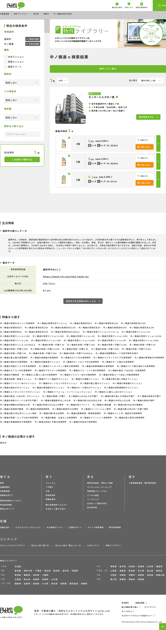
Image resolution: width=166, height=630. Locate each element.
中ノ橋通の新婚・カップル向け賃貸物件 (19, 417)
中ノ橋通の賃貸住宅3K (90, 327)
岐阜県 (36, 575)
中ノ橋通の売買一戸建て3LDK (136, 349)
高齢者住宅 (5, 495)
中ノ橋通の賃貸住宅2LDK (63, 327)
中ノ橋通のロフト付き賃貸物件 (76, 357)
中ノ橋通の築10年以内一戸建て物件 (131, 409)
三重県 (45, 575)
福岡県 (18, 583)
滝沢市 (3, 442)
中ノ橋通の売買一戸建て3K (75, 349)
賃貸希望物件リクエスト (11, 500)
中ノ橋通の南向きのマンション (15, 387)
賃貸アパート (13, 66)
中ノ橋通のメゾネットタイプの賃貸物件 (113, 357)
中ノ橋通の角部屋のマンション (128, 383)
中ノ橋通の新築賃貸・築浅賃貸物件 (84, 413)
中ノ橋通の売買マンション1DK (15, 336)
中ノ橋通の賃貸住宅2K (11, 327)
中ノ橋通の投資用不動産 (11, 409)
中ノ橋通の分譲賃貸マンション (45, 361)
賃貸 (2, 483)
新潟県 (132, 570)
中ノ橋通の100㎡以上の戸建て (83, 396)
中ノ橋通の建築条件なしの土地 (56, 400)
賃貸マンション (14, 61)
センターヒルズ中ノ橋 (101, 97)
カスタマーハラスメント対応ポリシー (137, 615)
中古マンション (14, 56)
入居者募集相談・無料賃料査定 (142, 483)
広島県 (18, 579)
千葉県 (38, 570)
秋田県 (132, 566)
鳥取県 (36, 579)
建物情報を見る (148, 116)
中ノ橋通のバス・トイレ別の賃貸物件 (87, 370)
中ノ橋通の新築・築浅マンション (16, 379)
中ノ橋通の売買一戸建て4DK (43, 353)
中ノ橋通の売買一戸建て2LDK (45, 349)
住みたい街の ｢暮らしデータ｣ (68, 545)
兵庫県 (123, 575)
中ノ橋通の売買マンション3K (14, 340)
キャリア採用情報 (95, 527)
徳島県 (132, 579)
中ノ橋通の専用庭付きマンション (49, 387)
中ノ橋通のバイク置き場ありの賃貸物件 (136, 366)
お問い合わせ (144, 147)
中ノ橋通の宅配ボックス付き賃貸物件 (18, 366)
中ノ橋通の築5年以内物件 (51, 413)
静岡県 (27, 575)
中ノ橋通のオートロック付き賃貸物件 (81, 361)
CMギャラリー (93, 545)
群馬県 (56, 570)
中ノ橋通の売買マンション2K (81, 336)
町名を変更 (33, 43)
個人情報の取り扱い (130, 607)
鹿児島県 (74, 583)
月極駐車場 (5, 491)
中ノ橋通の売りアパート (78, 404)
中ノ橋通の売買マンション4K (112, 340)
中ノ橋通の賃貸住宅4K (11, 331)
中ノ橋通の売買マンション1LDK (48, 336)
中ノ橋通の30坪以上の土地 (117, 400)
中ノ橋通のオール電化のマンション (84, 387)
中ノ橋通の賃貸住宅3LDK (141, 327)
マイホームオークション (98, 487)
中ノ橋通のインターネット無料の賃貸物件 (59, 366)
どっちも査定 (93, 495)
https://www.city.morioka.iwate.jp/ (66, 276)
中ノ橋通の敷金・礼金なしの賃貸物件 (59, 417)
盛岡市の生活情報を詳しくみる (83, 301)
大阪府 (113, 575)
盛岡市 (47, 14)
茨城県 (75, 570)
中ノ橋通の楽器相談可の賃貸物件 (16, 421)
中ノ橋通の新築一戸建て (54, 396)
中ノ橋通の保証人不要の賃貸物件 (51, 421)
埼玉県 (47, 570)
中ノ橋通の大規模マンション (85, 379)
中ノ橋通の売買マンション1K (136, 331)
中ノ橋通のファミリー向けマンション (18, 383)
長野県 (123, 570)
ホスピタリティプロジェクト (28, 527)
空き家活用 (92, 507)
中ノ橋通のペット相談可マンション (52, 379)
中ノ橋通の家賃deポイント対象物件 (17, 323)
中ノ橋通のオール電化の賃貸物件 (118, 361)
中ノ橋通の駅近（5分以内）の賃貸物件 (127, 370)
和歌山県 (160, 575)
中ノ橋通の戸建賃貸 (9, 374)
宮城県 (141, 566)
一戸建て (50, 487)
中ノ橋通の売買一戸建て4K (13, 353)
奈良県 (150, 575)
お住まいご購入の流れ (55, 508)
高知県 (141, 579)
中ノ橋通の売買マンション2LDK (145, 336)
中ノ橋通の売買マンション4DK (144, 340)
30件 (61, 80)
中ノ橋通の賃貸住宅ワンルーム (52, 323)
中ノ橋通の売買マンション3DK (46, 340)
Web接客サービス (55, 527)
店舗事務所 (5, 487)
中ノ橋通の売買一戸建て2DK (14, 349)
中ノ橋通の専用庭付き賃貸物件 (149, 357)
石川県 (141, 570)
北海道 (18, 566)
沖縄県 (84, 583)
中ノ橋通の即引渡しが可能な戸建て (118, 396)
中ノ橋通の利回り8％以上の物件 (48, 404)
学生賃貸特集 (6, 504)
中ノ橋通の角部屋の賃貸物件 (44, 357)
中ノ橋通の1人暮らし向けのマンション (113, 391)
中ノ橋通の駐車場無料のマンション (121, 387)
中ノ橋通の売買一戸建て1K (51, 344)
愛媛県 (123, 579)
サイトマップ (150, 607)
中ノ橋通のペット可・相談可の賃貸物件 (123, 413)
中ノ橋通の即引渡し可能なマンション (120, 379)
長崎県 (36, 583)
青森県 (113, 566)
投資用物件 (51, 495)
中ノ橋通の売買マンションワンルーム (101, 331)
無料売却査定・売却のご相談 (100, 483)
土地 (48, 491)
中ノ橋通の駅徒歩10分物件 (65, 409)
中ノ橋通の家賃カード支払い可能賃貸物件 (119, 374)
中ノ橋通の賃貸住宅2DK (36, 327)
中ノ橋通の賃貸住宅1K (81, 323)
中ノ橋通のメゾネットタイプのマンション (20, 391)
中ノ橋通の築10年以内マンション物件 (18, 413)
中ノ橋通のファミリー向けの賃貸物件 (78, 374)
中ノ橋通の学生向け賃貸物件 (83, 421)
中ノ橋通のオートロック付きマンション (58, 383)
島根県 (45, 579)
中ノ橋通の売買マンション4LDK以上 (17, 344)
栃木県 (66, 570)
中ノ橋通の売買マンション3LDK (79, 340)
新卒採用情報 (115, 527)
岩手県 (36, 14)
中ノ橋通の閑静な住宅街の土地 (15, 404)
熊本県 (54, 583)
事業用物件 (51, 499)
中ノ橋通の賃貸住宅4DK (36, 331)
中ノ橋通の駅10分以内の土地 (87, 400)
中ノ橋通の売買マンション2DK (113, 336)
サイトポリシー (128, 611)
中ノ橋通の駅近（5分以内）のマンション (20, 396)
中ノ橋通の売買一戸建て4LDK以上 (76, 353)
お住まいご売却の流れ (97, 503)
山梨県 (113, 570)
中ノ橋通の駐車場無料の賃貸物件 (98, 366)
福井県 (159, 570)
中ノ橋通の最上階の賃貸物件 (14, 357)
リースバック (93, 499)
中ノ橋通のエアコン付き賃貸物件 (16, 370)
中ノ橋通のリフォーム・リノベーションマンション (67, 391)
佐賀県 (27, 583)
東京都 (18, 570)
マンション (51, 483)
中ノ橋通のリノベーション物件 (96, 409)
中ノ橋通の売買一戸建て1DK (81, 344)
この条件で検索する (22, 159)
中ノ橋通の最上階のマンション (95, 383)
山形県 (150, 566)
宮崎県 (63, 583)
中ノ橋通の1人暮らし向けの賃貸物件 (39, 374)
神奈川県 (28, 570)
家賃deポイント (7, 508)
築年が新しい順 (148, 80)
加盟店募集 (140, 603)
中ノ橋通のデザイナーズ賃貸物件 (51, 370)
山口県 (54, 579)
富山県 (150, 570)
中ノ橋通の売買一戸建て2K (142, 344)
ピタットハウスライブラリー (13, 545)
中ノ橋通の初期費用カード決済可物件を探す (117, 353)
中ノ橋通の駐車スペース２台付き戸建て (19, 400)
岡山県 (27, 579)
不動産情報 (5, 14)
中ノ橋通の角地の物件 (144, 400)
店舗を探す (5, 527)
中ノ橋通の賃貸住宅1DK (106, 323)
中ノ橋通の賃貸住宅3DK (115, 327)
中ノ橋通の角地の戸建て (149, 396)
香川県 (113, 579)
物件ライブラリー (21, 14)
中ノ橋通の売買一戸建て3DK (105, 349)
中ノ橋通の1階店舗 (102, 404)
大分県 (45, 583)
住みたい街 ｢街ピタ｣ (40, 545)
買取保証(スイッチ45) (97, 491)
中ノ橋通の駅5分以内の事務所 (128, 404)
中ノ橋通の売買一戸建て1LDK (112, 344)
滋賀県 (141, 575)
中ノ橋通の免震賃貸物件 (38, 409)
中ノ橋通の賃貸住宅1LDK (133, 323)
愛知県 (18, 575)
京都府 (132, 575)
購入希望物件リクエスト (56, 504)
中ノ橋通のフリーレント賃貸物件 (96, 417)
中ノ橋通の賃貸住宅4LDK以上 (65, 331)
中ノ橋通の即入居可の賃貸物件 (130, 417)
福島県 (159, 566)
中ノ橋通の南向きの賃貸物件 (14, 361)
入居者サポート (75, 527)
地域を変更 (33, 39)
